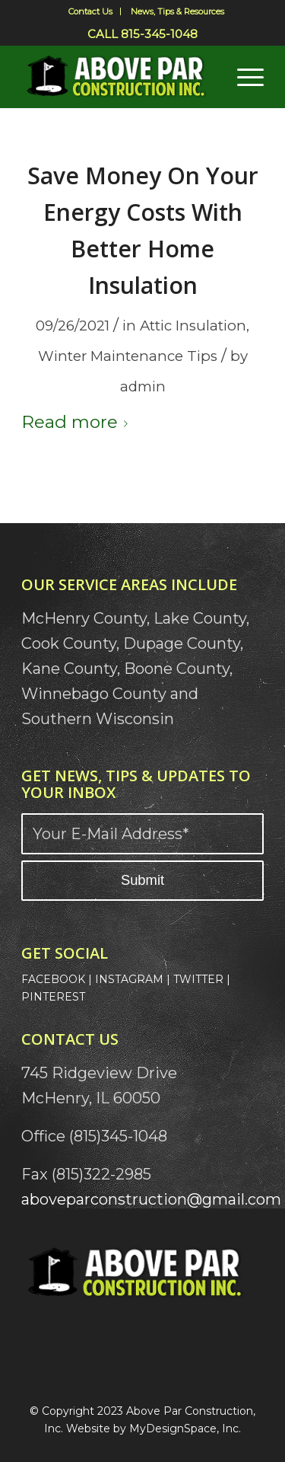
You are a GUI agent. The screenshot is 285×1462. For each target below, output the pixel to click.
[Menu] (243, 76)
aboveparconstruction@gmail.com (151, 1199)
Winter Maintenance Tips (127, 356)
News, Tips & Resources (177, 11)
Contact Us (90, 11)
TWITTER (198, 979)
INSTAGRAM (129, 979)
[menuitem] (91, 11)
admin (143, 386)
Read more (77, 422)
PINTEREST (53, 997)
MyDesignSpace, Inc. (185, 1428)
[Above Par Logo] (118, 76)
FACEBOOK (53, 979)
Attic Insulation (193, 325)
